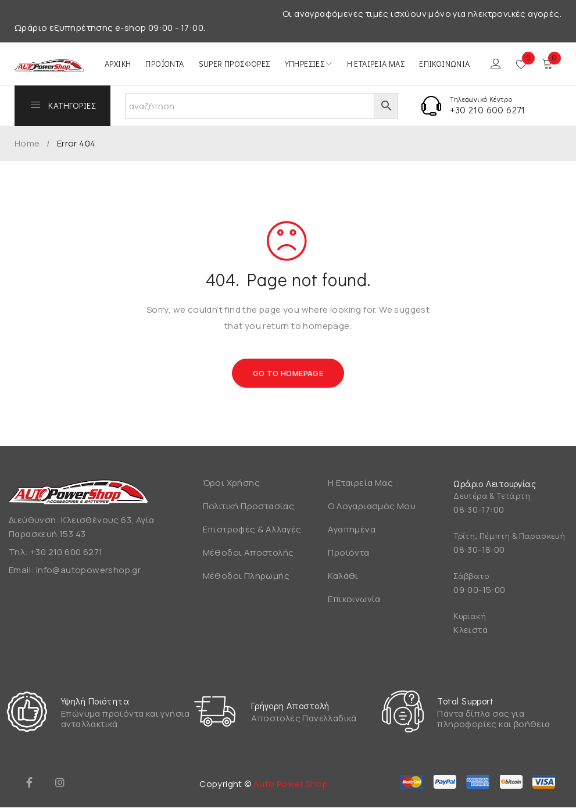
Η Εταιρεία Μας (360, 483)
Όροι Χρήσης (231, 483)
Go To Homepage (288, 373)
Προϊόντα (348, 552)
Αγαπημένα (351, 529)
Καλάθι (343, 576)
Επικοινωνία (354, 599)
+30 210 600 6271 (487, 109)
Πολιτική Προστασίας (249, 506)
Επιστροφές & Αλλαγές (252, 529)
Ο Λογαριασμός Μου (372, 506)
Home (27, 143)
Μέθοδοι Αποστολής (248, 552)
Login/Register (496, 64)
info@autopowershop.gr (88, 570)
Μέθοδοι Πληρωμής (246, 576)
